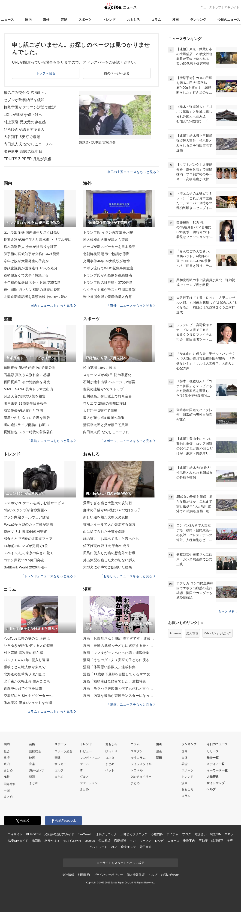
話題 (159, 757)
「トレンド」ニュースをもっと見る (48, 576)
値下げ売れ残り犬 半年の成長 (106, 546)
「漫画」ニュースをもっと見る (131, 704)
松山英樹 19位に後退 (99, 368)
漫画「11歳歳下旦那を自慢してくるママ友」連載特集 (119, 674)
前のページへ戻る (117, 73)
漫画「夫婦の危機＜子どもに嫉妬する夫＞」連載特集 (119, 645)
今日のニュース (228, 19)
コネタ (109, 757)
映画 (32, 757)
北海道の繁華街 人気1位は (24, 674)
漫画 (175, 19)
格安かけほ (52, 840)
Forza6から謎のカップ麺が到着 (28, 524)
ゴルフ (58, 770)
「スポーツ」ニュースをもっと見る (127, 441)
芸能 (64, 19)
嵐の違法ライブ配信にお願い (26, 425)
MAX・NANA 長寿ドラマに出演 (28, 389)
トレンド (109, 19)
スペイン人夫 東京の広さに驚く (29, 553)
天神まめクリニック (133, 834)
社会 (7, 751)
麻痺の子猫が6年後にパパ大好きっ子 (112, 510)
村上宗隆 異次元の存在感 (25, 122)
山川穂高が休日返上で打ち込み (107, 396)
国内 (28, 19)
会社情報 (68, 875)
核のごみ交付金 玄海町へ (25, 92)
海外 (46, 19)
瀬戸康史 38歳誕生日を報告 (25, 403)
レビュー (86, 751)
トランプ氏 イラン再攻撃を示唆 (108, 232)
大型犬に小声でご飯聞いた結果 (107, 567)
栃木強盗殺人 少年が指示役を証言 (30, 247)
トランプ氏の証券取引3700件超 (108, 282)
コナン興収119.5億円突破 (24, 560)
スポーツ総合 (63, 751)
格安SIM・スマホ (221, 834)
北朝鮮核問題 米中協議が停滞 (106, 254)
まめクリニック (106, 834)
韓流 (32, 776)
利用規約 (84, 875)
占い (133, 840)
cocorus (89, 840)
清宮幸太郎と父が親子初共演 (106, 425)
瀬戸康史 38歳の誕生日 (23, 151)
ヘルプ (211, 789)
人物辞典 (213, 776)
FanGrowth (85, 834)
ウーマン (145, 840)
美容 (230, 840)
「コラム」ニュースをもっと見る (50, 711)
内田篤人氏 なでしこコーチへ (28, 144)
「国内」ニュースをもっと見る (51, 305)
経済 (7, 757)
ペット (109, 770)
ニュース (7, 19)
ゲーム (84, 764)
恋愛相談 (120, 840)
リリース (213, 751)
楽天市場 (192, 633)
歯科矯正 (217, 840)
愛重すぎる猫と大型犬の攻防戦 (107, 503)
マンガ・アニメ (90, 757)
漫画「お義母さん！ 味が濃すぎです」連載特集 (119, 638)
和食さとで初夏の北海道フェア (28, 539)
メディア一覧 (216, 764)
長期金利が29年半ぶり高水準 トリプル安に (37, 239)
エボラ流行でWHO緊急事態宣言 (108, 268)
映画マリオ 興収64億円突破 (25, 531)
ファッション (89, 783)
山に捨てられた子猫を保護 (104, 531)
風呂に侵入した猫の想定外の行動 (109, 553)
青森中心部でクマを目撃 (23, 688)
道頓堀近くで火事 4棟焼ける (26, 275)
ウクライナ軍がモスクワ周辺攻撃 (109, 289)
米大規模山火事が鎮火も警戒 (106, 239)
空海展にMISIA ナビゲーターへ (28, 695)
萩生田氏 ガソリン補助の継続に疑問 (32, 289)
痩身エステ (128, 847)
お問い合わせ (170, 875)
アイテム (172, 834)
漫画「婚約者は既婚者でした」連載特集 (114, 681)
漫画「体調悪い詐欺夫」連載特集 (109, 667)
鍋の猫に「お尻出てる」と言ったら (111, 539)
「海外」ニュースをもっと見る (131, 305)
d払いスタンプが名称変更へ (26, 510)
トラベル (137, 770)
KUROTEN (33, 834)
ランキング (198, 19)
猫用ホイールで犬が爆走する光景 (109, 524)
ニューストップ (210, 7)
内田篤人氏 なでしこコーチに (106, 432)
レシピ (159, 840)
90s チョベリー (141, 776)
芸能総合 (35, 751)
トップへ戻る (46, 73)
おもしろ (133, 19)
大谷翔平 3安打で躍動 (22, 137)
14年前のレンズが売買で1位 (26, 546)
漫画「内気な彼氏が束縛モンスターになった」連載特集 (119, 695)
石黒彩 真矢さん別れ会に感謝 (27, 375)
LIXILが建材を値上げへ (23, 115)
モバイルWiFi (72, 840)
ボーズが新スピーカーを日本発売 (109, 247)
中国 (7, 790)
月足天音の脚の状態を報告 (24, 396)
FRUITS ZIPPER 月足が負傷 (27, 159)
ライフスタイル (141, 764)
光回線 (36, 840)
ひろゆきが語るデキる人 (24, 129)
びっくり (111, 751)
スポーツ (84, 19)
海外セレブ (36, 770)
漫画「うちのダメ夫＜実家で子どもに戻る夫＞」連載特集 (119, 660)
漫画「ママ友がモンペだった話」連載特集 (116, 653)
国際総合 (10, 784)
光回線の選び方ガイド (59, 834)
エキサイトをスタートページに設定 (120, 863)
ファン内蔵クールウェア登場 (26, 517)
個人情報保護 (136, 875)
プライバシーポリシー (108, 875)
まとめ (8, 770)
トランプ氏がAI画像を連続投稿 (107, 275)
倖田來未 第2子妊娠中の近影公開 (29, 368)
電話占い (200, 834)
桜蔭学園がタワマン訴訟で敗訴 (30, 107)
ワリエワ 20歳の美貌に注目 (105, 403)
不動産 (203, 840)
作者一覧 (213, 757)
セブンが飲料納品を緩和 (24, 100)
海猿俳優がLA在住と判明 (23, 410)
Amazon (175, 633)
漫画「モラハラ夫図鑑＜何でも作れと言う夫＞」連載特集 (119, 688)
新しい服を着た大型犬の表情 (106, 517)
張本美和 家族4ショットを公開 (28, 703)
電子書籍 (145, 847)
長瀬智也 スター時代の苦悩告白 (29, 432)
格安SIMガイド (18, 840)
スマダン (137, 751)
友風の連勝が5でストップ (103, 389)
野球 (57, 757)
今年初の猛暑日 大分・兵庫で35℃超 (32, 282)
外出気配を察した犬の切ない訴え (109, 560)
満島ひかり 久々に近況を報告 (27, 418)
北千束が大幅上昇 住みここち (27, 681)
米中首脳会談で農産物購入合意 (107, 297)
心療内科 (157, 834)
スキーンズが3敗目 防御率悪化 (107, 375)
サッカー (60, 764)
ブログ (186, 834)
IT (81, 770)
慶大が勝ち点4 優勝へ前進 (103, 418)
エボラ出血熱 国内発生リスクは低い (32, 232)
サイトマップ (216, 783)
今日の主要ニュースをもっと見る (133, 172)
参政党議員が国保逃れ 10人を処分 (30, 268)
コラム (156, 19)
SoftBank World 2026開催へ (25, 567)
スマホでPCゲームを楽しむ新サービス (34, 503)
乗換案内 (189, 840)
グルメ (84, 776)
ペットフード (98, 847)
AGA (114, 847)
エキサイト (231, 7)
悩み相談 (104, 840)
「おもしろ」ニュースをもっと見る (127, 576)
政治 (7, 764)
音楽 (32, 764)
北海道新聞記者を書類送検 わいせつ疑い (35, 297)
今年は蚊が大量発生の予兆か (26, 261)
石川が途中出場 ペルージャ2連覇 (109, 382)
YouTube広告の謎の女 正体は (27, 638)
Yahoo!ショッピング (217, 633)
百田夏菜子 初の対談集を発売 (27, 382)
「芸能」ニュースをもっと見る (51, 441)
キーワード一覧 (217, 770)
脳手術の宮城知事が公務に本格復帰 (32, 254)
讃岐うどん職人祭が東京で (24, 667)
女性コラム (138, 757)
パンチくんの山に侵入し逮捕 (26, 660)
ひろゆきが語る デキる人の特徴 (29, 645)
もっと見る (227, 611)
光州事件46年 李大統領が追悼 (106, 261)
